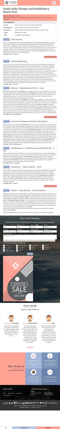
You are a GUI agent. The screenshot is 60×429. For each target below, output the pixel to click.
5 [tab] (33, 365)
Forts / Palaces (20, 265)
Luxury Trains (20, 267)
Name (4, 243)
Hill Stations (45, 265)
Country (34, 243)
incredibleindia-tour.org (35, 426)
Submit (30, 272)
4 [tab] (31, 365)
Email (18, 243)
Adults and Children (34, 248)
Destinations (47, 248)
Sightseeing (45, 267)
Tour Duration (20, 248)
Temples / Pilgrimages (9, 269)
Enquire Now (11, 411)
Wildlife (18, 269)
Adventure (6, 264)
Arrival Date (5, 247)
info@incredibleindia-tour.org (36, 412)
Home (2, 22)
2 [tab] (28, 365)
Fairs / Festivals (7, 265)
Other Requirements (7, 252)
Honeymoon (6, 267)
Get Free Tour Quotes (50, 75)
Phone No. (46, 243)
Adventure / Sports (21, 264)
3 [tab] (30, 365)
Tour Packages (10, 22)
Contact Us (19, 411)
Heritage (32, 265)
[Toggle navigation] (54, 2)
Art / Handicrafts (33, 264)
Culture (44, 264)
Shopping (32, 267)
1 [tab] (27, 365)
